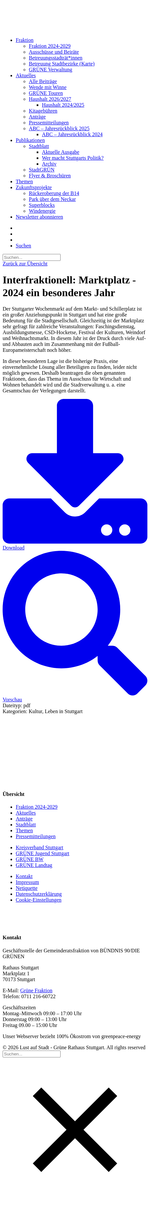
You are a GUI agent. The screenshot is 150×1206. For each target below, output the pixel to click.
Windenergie (42, 211)
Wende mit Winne (47, 87)
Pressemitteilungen (49, 122)
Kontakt (24, 876)
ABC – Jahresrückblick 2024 (72, 134)
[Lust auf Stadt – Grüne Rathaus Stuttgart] (75, 17)
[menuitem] (77, 55)
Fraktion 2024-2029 (50, 46)
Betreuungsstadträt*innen (56, 58)
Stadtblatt (39, 146)
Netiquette (27, 888)
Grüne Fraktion (36, 990)
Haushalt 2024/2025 (63, 105)
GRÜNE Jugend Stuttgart (42, 853)
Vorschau (75, 626)
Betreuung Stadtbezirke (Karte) (62, 63)
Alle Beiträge (43, 81)
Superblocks (42, 205)
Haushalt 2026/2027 (50, 99)
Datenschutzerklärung (39, 894)
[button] (23, 245)
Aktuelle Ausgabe (60, 152)
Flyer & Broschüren (50, 175)
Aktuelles (26, 75)
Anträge (37, 116)
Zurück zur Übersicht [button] (25, 263)
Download (75, 474)
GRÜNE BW (30, 859)
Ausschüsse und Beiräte (54, 52)
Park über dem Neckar (52, 199)
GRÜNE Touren (46, 93)
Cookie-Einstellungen (39, 900)
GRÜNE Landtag (34, 865)
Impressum (27, 882)
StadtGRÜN (41, 169)
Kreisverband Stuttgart (39, 847)
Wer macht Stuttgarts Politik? (72, 158)
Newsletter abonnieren (39, 217)
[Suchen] (32, 257)
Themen (24, 181)
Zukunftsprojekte (34, 187)
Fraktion (24, 40)
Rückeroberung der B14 (54, 193)
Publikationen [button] (30, 140)
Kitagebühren (43, 111)
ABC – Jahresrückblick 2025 (59, 128)
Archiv (49, 164)
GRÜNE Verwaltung (50, 69)
